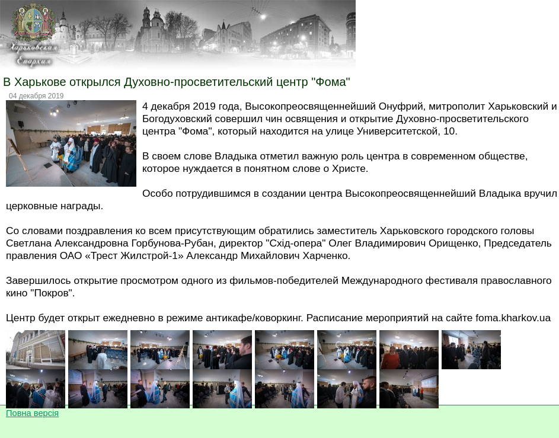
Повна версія (32, 413)
